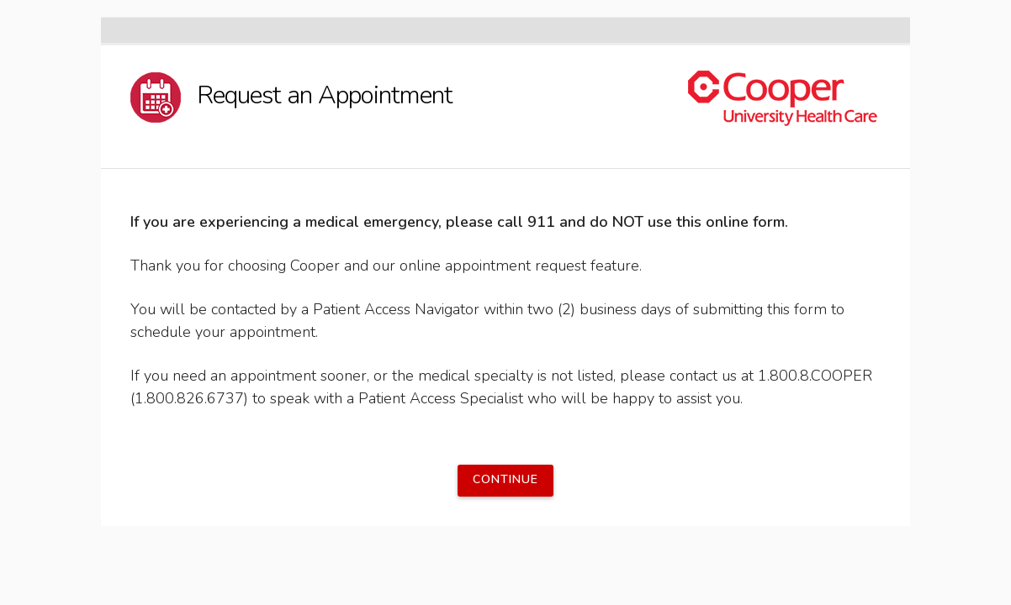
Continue (505, 479)
